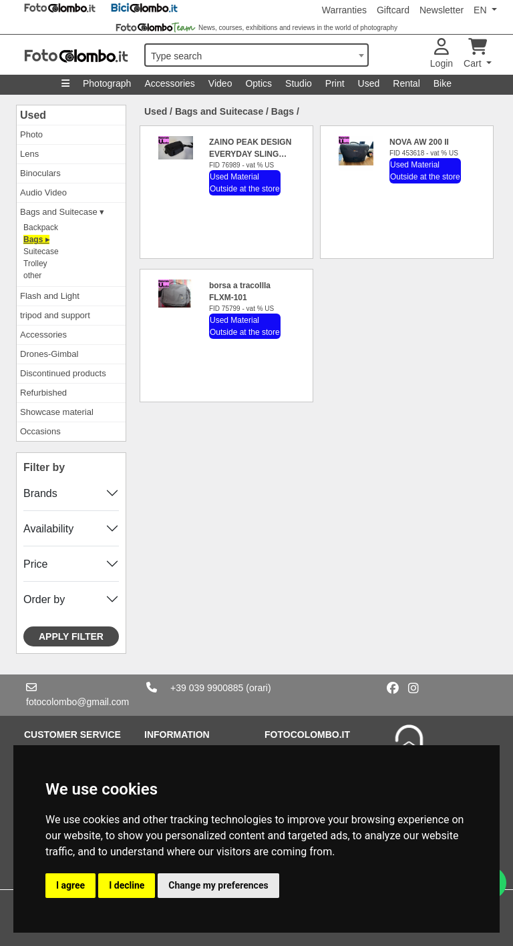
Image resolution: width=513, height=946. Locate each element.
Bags (282, 111)
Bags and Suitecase (219, 111)
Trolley (35, 263)
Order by (44, 599)
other (32, 275)
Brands (40, 493)
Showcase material (57, 412)
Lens (29, 154)
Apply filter (71, 636)
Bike (443, 83)
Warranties (344, 10)
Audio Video (43, 192)
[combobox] (256, 55)
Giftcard (393, 10)
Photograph (107, 83)
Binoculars (40, 173)
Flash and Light (49, 296)
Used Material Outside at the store (245, 182)
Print (335, 83)
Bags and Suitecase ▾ (62, 212)
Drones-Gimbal (49, 354)
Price (35, 564)
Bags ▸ (36, 239)
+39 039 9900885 (206, 687)
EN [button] (481, 10)
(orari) (258, 687)
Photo (31, 134)
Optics (258, 83)
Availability (48, 528)
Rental (406, 83)
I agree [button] (70, 885)
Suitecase (41, 251)
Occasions (40, 431)
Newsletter (441, 10)
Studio (298, 83)
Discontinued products (63, 373)
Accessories (169, 83)
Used (369, 83)
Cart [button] (475, 54)
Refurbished (43, 393)
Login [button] (441, 54)
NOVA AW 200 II (419, 142)
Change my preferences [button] (218, 885)
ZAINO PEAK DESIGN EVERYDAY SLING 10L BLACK (250, 154)
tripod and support (55, 315)
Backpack (40, 227)
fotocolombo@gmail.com (77, 701)
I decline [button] (126, 885)
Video (220, 83)
